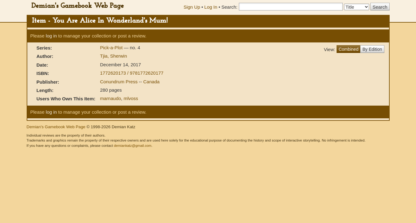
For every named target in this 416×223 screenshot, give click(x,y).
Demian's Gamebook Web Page (77, 6)
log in (51, 35)
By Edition (372, 49)
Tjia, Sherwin (113, 56)
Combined (349, 49)
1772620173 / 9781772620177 (131, 73)
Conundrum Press (119, 81)
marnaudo (110, 98)
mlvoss (130, 98)
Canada (151, 81)
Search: (229, 7)
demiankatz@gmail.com (132, 145)
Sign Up (192, 7)
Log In (210, 7)
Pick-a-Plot (112, 47)
